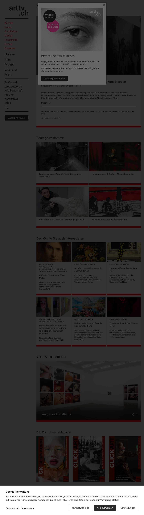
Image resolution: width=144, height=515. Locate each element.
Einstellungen (128, 507)
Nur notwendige (80, 507)
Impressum (28, 507)
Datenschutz (13, 507)
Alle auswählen (105, 507)
